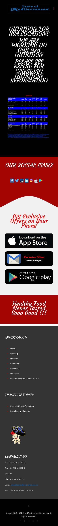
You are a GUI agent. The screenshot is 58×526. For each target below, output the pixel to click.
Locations (14, 364)
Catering (14, 354)
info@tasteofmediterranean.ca (24, 485)
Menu (12, 349)
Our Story (14, 373)
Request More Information (22, 406)
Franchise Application (20, 411)
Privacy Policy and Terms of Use (24, 378)
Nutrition (14, 359)
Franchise (14, 368)
